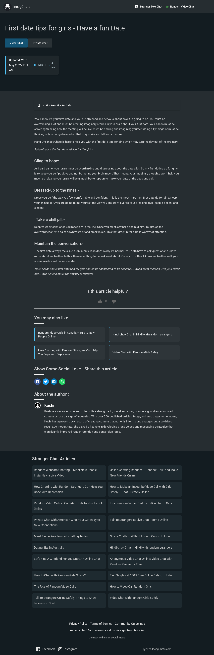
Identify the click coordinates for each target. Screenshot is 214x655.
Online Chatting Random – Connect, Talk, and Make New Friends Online (144, 472)
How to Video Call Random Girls (131, 586)
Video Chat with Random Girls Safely (135, 352)
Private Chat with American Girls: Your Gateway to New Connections (67, 522)
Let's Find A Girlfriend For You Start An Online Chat (67, 558)
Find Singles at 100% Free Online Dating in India (141, 575)
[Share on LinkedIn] (54, 381)
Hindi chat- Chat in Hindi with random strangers (142, 334)
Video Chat (16, 43)
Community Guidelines (130, 623)
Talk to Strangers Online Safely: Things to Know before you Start (65, 600)
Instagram (67, 649)
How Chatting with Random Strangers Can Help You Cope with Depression (68, 352)
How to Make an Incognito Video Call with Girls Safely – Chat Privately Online (140, 489)
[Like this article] (100, 301)
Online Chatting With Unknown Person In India (140, 536)
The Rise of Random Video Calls (55, 586)
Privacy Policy (78, 623)
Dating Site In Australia (49, 547)
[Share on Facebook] (37, 381)
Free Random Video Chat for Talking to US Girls (141, 503)
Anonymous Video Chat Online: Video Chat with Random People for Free (141, 561)
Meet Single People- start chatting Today (61, 536)
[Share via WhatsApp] (62, 381)
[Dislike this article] (113, 301)
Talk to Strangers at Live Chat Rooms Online (139, 519)
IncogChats (21, 7)
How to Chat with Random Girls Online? (60, 575)
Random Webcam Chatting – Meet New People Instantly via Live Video (65, 472)
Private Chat (40, 43)
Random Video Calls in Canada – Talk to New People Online (66, 334)
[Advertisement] (176, 46)
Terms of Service (101, 623)
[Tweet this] (46, 381)
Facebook (45, 649)
